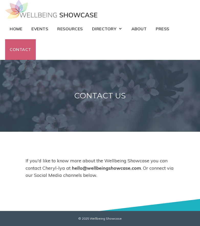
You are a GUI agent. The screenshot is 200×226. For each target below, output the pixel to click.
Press (162, 28)
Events (39, 28)
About (139, 28)
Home (16, 28)
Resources (70, 28)
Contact (20, 49)
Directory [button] (109, 29)
